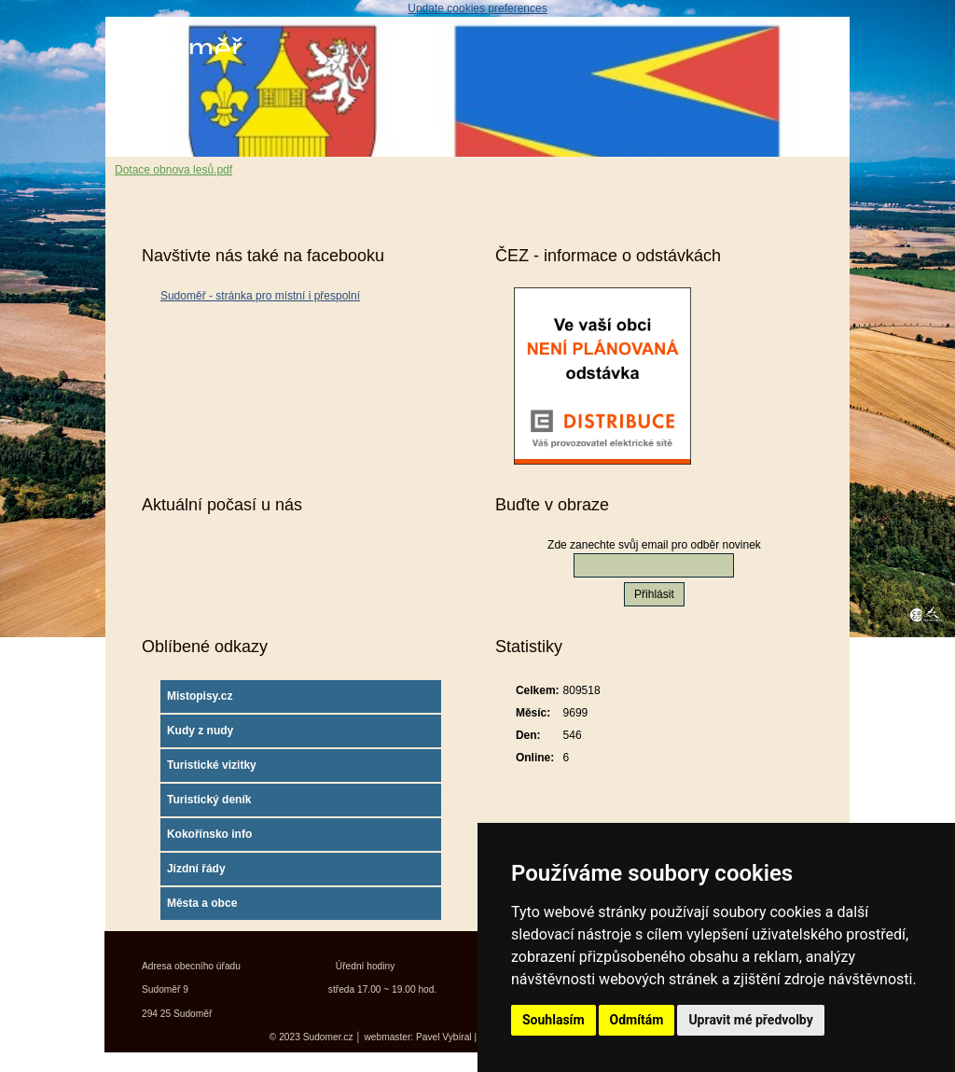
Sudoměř (178, 49)
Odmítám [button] (637, 1019)
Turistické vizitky (211, 765)
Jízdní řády (196, 868)
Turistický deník (209, 799)
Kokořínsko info (209, 834)
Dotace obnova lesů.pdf (173, 169)
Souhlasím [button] (553, 1019)
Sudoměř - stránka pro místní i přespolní (260, 295)
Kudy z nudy (200, 730)
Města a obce (202, 903)
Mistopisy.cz (199, 696)
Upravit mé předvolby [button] (750, 1019)
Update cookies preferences (477, 8)
